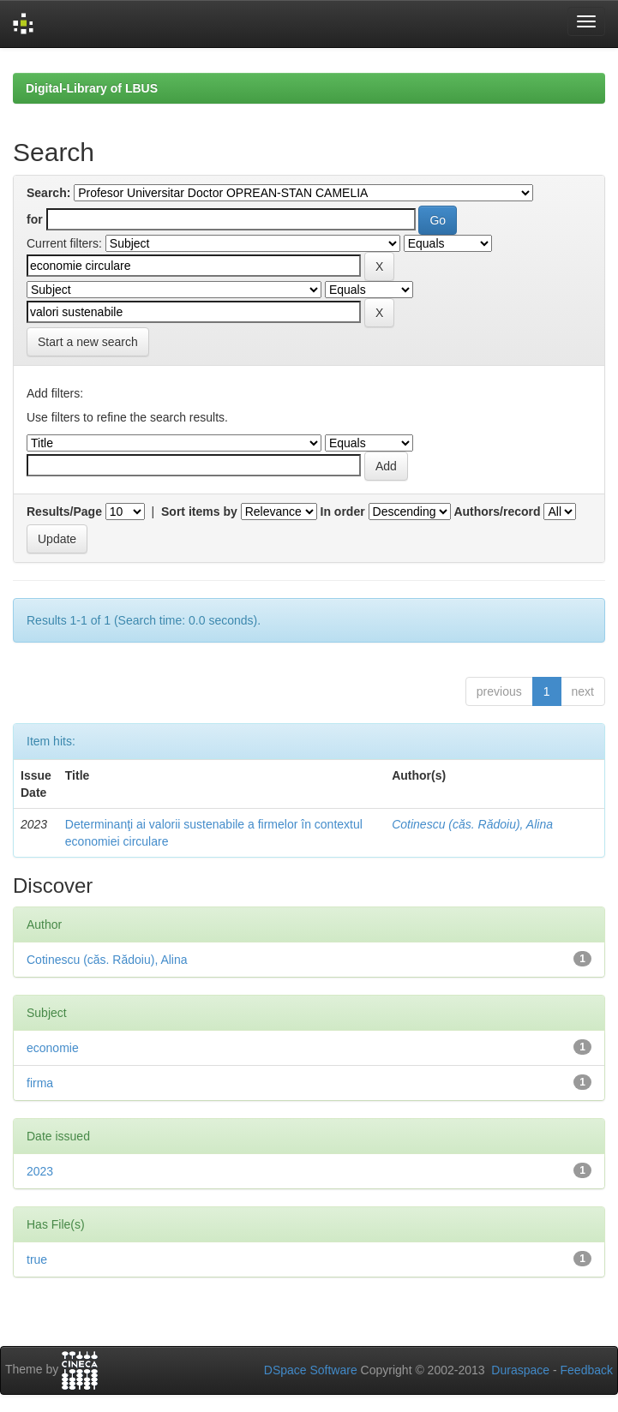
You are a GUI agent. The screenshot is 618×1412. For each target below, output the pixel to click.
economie (53, 1048)
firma (40, 1083)
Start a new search (88, 342)
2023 (40, 1171)
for (35, 219)
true (37, 1259)
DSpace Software (310, 1370)
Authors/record (496, 511)
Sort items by (199, 511)
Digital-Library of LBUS (92, 88)
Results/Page (64, 511)
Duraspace (520, 1370)
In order (343, 511)
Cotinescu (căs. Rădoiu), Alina (472, 824)
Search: (48, 193)
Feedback (587, 1370)
